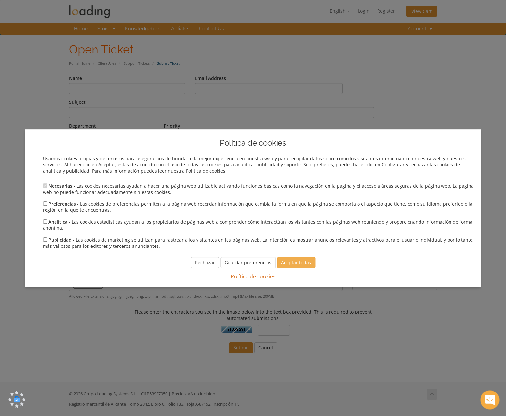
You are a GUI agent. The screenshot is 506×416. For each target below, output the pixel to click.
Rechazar (205, 263)
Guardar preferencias (248, 263)
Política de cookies (253, 276)
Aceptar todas (296, 263)
